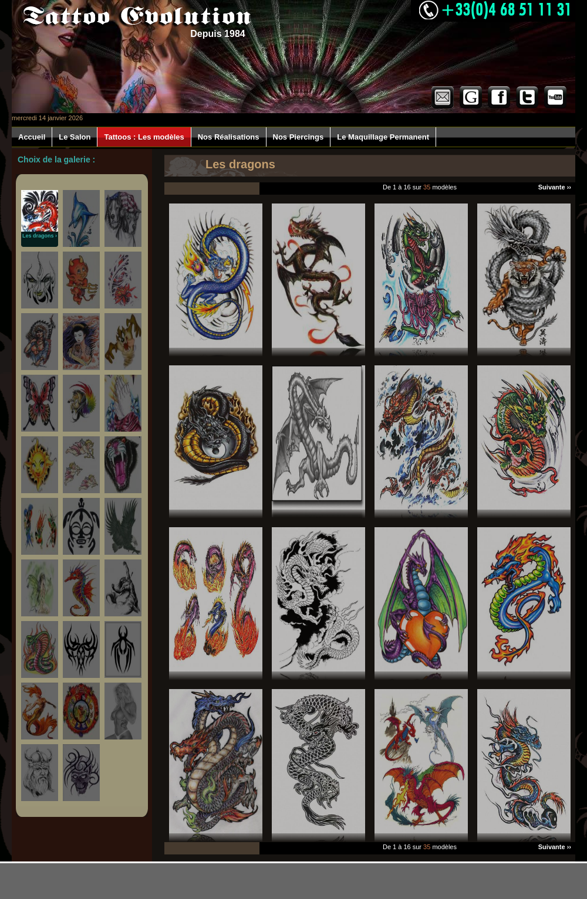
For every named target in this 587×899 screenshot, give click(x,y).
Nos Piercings (298, 137)
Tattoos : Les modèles (144, 137)
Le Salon (74, 137)
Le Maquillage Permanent (383, 137)
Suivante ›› (554, 187)
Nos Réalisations (228, 137)
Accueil (31, 137)
